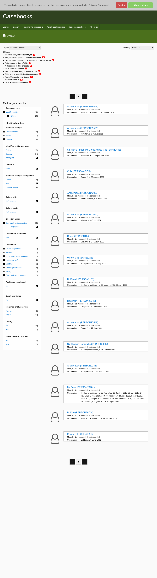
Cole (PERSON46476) (79, 171)
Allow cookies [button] (141, 5)
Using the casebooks (77, 27)
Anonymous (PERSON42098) (82, 193)
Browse (6, 27)
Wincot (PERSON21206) (80, 257)
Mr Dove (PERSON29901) (81, 387)
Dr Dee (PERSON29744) (80, 412)
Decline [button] (121, 5)
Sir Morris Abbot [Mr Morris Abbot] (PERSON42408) (94, 150)
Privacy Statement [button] (99, 5)
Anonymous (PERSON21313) (82, 365)
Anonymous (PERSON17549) (82, 322)
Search (16, 27)
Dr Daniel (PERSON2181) (80, 279)
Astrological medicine (56, 27)
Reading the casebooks (33, 27)
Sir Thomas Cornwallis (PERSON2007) (87, 344)
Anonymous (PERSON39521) (82, 128)
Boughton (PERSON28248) (81, 301)
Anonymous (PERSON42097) (82, 214)
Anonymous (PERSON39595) (82, 106)
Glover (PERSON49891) (80, 434)
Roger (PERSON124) (78, 236)
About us (94, 27)
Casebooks (17, 16)
